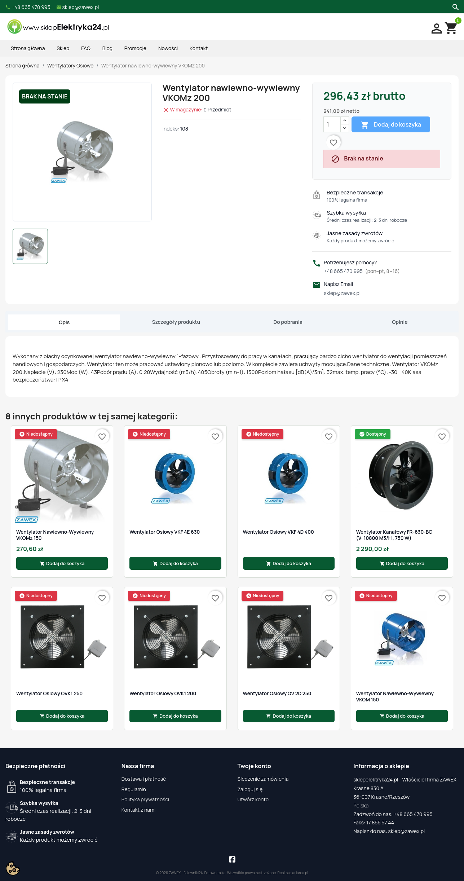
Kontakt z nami (138, 809)
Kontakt (199, 48)
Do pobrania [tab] (288, 321)
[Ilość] (332, 124)
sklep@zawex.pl (342, 293)
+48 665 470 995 (362, 271)
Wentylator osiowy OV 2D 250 (277, 693)
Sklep (63, 48)
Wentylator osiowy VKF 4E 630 (164, 532)
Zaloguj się (250, 789)
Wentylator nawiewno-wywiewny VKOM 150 (395, 696)
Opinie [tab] (399, 321)
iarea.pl (302, 872)
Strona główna (28, 48)
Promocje (135, 48)
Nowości (168, 48)
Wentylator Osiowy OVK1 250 (49, 693)
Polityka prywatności (145, 799)
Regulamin (133, 789)
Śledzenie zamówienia (263, 778)
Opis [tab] (64, 322)
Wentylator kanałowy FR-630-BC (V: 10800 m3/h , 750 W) (394, 535)
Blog (107, 48)
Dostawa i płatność (143, 778)
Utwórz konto (253, 799)
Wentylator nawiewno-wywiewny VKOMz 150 (55, 535)
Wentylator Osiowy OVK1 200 (162, 693)
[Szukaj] (455, 6)
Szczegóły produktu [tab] (176, 321)
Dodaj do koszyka (391, 124)
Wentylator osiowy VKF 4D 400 (278, 532)
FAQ (85, 48)
